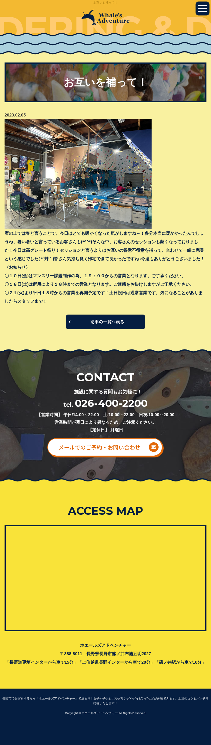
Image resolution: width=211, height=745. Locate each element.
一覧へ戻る (105, 322)
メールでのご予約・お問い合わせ (99, 447)
